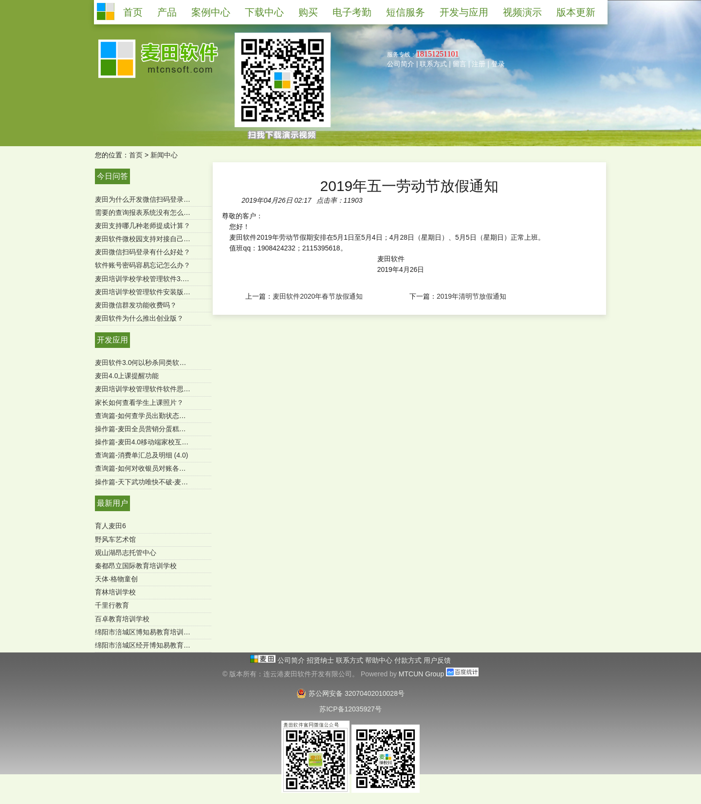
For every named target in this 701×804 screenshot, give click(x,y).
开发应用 (112, 340)
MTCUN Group (421, 674)
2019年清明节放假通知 (471, 296)
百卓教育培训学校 (122, 619)
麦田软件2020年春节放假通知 (318, 296)
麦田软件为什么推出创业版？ (139, 318)
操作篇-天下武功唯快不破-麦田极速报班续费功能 (168, 482)
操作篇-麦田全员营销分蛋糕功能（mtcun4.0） (164, 429)
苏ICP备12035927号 (350, 709)
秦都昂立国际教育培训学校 (136, 566)
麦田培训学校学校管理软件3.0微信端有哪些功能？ (171, 279)
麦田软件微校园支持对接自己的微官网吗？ (159, 239)
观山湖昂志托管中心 (125, 552)
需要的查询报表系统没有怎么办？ (146, 212)
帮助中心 (379, 660)
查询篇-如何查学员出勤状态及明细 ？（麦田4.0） (170, 416)
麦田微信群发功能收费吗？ (136, 305)
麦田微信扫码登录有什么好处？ (142, 252)
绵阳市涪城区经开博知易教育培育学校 (153, 645)
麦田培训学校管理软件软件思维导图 (149, 389)
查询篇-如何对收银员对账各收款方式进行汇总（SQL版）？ (185, 468)
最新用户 (112, 503)
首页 (136, 155)
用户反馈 (437, 660)
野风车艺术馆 (115, 539)
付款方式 (409, 660)
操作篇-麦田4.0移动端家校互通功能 (148, 442)
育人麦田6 (110, 526)
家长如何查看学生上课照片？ (139, 402)
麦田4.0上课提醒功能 (127, 376)
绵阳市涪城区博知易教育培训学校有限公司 (159, 632)
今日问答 (112, 176)
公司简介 (400, 64)
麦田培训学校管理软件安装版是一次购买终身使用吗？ (176, 292)
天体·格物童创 (116, 579)
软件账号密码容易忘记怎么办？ (142, 265)
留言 (459, 64)
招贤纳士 (321, 660)
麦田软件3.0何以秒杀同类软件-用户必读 (155, 362)
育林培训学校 (115, 592)
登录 (498, 64)
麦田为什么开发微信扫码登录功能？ (149, 199)
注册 (478, 64)
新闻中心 (164, 155)
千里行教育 (112, 605)
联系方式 (433, 64)
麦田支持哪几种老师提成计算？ (142, 226)
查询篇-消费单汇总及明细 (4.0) (141, 455)
